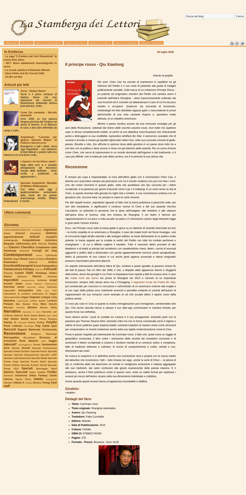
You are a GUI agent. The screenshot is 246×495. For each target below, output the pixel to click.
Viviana (28, 383)
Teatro (32, 372)
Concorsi (24, 250)
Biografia (9, 243)
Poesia (31, 322)
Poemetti (22, 322)
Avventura (51, 240)
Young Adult (49, 382)
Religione (36, 334)
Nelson (42, 315)
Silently (15, 348)
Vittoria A (18, 382)
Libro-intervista (12, 297)
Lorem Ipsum (38, 300)
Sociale (26, 348)
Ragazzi (22, 329)
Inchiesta (42, 280)
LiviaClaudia (22, 301)
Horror (37, 276)
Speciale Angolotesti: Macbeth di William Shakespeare (38, 184)
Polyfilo (51, 322)
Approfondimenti (13, 237)
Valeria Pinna (23, 379)
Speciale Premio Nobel (33, 361)
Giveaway (41, 273)
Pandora (52, 319)
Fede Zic (39, 269)
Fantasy (28, 269)
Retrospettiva (11, 337)
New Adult (52, 315)
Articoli (35, 236)
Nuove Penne (38, 319)
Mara (43, 304)
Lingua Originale (30, 297)
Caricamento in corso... (17, 217)
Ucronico (8, 375)
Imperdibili (11, 280)
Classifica (27, 247)
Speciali (27, 368)
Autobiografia (11, 240)
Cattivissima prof (26, 243)
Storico (9, 372)
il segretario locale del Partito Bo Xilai (153, 282)
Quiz (54, 325)
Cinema (52, 243)
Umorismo (21, 375)
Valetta (38, 379)
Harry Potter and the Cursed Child (24, 73)
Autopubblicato (31, 240)
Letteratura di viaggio (44, 293)
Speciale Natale (39, 358)
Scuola (36, 344)
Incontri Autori (13, 283)
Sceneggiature (25, 345)
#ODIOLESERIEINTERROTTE (17, 230)
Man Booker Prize (27, 304)
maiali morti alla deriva (84, 278)
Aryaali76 (51, 237)
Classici (14, 247)
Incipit (53, 280)
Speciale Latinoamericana (17, 358)
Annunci (20, 233)
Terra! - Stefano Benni (33, 91)
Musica (44, 307)
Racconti (10, 329)
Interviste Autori (14, 287)
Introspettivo (25, 290)
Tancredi (21, 372)
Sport (54, 368)
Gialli (29, 272)
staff (7, 386)
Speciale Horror (39, 351)
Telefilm (41, 372)
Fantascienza (13, 269)
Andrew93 (37, 230)
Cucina (39, 255)
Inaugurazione (28, 280)
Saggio (53, 340)
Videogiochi (51, 379)
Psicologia (28, 326)
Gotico (53, 273)
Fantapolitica (49, 265)
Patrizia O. (10, 322)
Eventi (37, 265)
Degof (16, 259)
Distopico (51, 258)
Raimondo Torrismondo (42, 329)
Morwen (32, 307)
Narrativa (12, 311)
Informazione (51, 284)
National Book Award (25, 315)
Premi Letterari (13, 325)
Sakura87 (10, 344)
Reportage (51, 334)
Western (37, 382)
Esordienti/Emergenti (18, 265)
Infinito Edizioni (33, 284)
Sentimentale (49, 344)
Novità (24, 318)
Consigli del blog (44, 250)
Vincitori (8, 382)
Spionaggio (42, 368)
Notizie (15, 318)
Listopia (45, 297)
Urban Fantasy (38, 375)
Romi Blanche (29, 340)
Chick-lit (42, 243)
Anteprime (35, 233)
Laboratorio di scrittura (17, 293)
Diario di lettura (37, 259)
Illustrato (52, 276)
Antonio (51, 233)
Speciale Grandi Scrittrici (17, 351)
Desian (24, 258)
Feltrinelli (50, 269)
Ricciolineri (29, 337)
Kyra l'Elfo (51, 290)
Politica (41, 322)
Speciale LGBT (49, 355)
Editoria (33, 262)
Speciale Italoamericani (26, 355)
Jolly (38, 290)
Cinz (6, 247)
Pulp (38, 325)
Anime (7, 233)
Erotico (52, 262)
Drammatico (11, 262)
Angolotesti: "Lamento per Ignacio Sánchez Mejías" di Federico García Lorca (38, 140)
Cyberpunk (51, 255)
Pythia (46, 325)
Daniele (8, 258)
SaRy (43, 341)
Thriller (52, 372)
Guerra (8, 276)
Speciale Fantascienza (44, 348)
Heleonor (22, 276)
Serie (7, 348)
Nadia (54, 307)
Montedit (20, 307)
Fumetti (19, 273)
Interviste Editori (35, 287)
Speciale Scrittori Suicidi (34, 365)
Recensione (14, 333)
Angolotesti (50, 229)
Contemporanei (18, 255)
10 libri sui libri (13, 76)
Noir (6, 318)
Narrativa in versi (32, 312)
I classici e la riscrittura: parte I (38, 161)
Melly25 (53, 304)
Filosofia (8, 273)
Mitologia (8, 307)
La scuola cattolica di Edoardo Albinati (27, 70)
